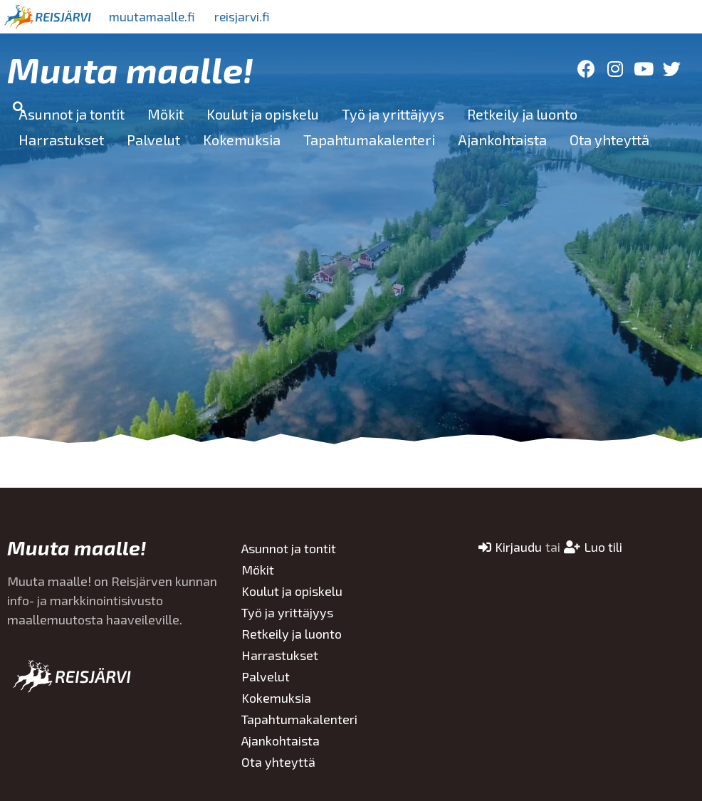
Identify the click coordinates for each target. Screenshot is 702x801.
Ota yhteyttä (609, 139)
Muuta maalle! (130, 69)
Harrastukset (61, 139)
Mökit (165, 113)
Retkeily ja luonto (522, 113)
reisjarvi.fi (248, 16)
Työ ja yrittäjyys (393, 113)
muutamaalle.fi (154, 16)
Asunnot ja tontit (72, 113)
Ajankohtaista (502, 139)
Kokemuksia (242, 139)
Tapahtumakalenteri (369, 139)
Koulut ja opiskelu (262, 113)
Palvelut (153, 139)
